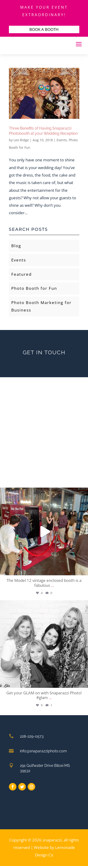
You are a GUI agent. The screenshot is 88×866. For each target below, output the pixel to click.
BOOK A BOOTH (44, 29)
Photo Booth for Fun (34, 288)
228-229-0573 (32, 736)
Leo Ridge (21, 140)
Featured (21, 274)
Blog (16, 245)
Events (62, 140)
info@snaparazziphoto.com (43, 751)
